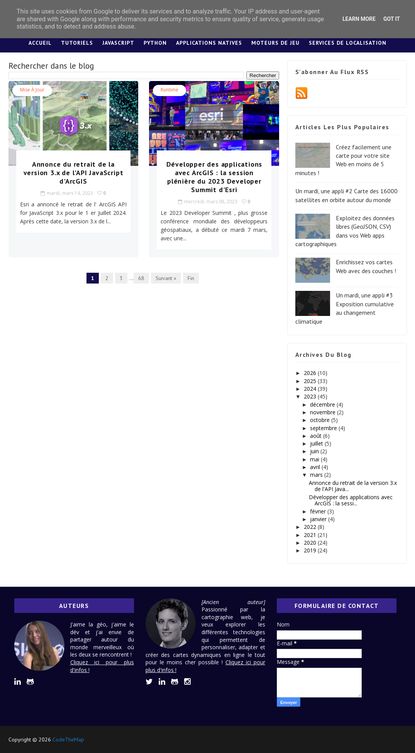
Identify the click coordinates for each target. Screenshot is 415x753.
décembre (323, 404)
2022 (311, 526)
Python (155, 42)
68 (141, 278)
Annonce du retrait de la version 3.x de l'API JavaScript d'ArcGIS (74, 173)
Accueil (40, 42)
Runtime (169, 89)
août (316, 435)
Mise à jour (32, 89)
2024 (311, 388)
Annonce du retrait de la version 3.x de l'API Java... (353, 486)
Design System (191, 62)
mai (315, 459)
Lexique (235, 62)
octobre (320, 420)
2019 (311, 550)
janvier (319, 519)
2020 (311, 542)
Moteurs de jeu (275, 42)
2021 (311, 535)
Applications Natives (209, 42)
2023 (311, 396)
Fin (191, 278)
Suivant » (166, 278)
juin (315, 451)
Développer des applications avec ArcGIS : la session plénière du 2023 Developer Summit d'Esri (214, 177)
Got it (391, 19)
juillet (317, 443)
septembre (324, 428)
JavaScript (118, 42)
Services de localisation (347, 42)
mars (317, 474)
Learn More (359, 19)
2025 (311, 381)
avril (316, 467)
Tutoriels (77, 42)
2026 (311, 372)
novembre (323, 412)
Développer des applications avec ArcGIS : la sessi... (351, 500)
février (318, 511)
